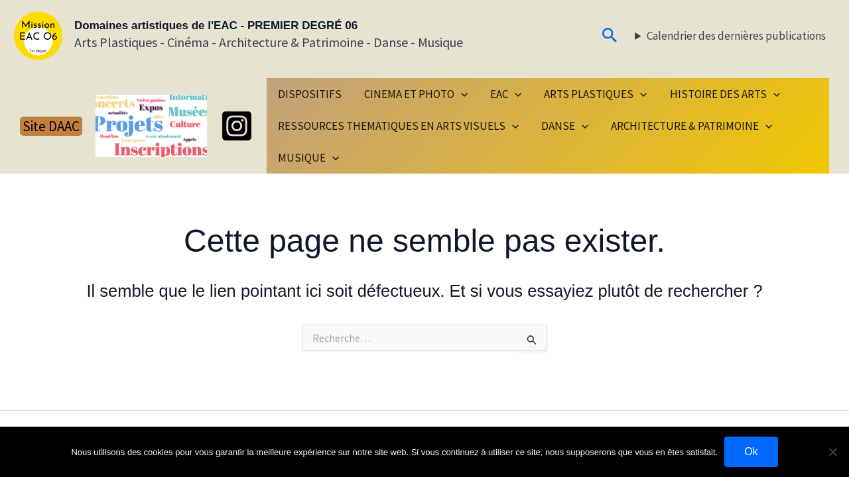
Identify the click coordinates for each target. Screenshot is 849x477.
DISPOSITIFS (310, 94)
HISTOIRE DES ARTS (725, 94)
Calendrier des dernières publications (736, 35)
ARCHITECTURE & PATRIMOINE (691, 126)
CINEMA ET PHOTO (416, 94)
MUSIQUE (308, 158)
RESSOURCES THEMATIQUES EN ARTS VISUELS (398, 126)
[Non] (832, 451)
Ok (750, 451)
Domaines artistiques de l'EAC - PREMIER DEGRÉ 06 (216, 25)
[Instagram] (236, 125)
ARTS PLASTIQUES (595, 94)
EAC (505, 94)
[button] (610, 36)
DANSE (564, 126)
